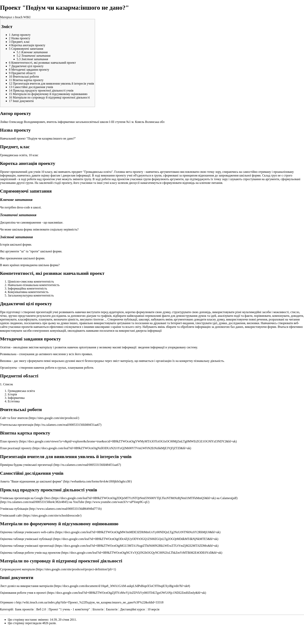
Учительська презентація (16, 424)
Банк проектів (24, 609)
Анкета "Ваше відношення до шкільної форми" (31, 481)
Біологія (97, 609)
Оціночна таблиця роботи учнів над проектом (30, 552)
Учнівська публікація (14, 508)
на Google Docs (40, 498)
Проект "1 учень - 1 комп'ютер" (69, 609)
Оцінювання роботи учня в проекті (23, 592)
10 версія (153, 609)
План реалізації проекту (16, 448)
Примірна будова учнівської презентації (26, 464)
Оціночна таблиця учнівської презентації (27, 545)
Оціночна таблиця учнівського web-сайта (27, 532)
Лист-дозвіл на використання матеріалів (26, 586)
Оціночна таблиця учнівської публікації (26, 539)
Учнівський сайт (11, 515)
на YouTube (76, 502)
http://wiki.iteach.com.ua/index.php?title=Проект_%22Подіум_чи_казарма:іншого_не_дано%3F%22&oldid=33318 (89, 602)
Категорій (6, 609)
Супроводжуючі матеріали (17, 569)
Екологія (111, 609)
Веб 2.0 (41, 609)
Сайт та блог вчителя (14, 418)
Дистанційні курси (132, 609)
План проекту (9, 441)
